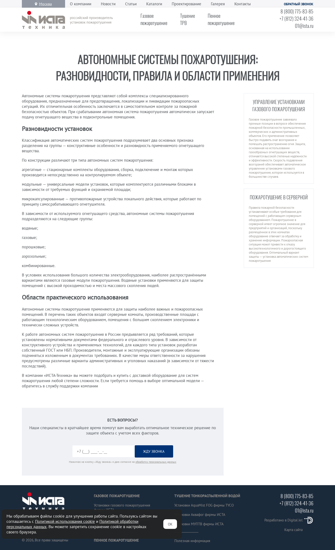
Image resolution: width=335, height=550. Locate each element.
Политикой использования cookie (65, 521)
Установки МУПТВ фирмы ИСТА (199, 524)
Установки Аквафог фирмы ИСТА (199, 514)
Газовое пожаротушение (117, 496)
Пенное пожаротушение (116, 540)
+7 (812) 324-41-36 (296, 18)
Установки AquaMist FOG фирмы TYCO (204, 505)
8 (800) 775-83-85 (296, 11)
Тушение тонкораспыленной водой (207, 496)
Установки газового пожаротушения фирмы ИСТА (122, 507)
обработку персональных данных (155, 462)
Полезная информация (192, 540)
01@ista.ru (304, 25)
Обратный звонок (298, 4)
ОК (170, 524)
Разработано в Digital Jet (288, 520)
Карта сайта (293, 529)
